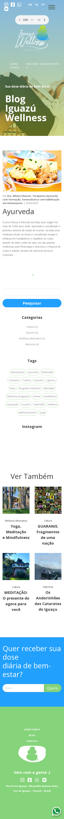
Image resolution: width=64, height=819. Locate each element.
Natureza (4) (32, 344)
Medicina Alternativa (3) (32, 338)
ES (36, 4)
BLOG (43, 63)
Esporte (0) (32, 332)
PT (43, 4)
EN (30, 4)
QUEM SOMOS (32, 729)
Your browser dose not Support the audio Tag (32, 19)
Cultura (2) (32, 326)
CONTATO (53, 63)
